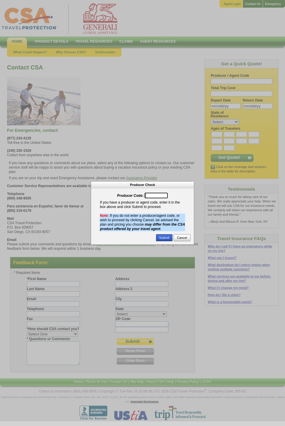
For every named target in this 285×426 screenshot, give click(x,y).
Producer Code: (130, 196)
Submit (164, 237)
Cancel (182, 237)
